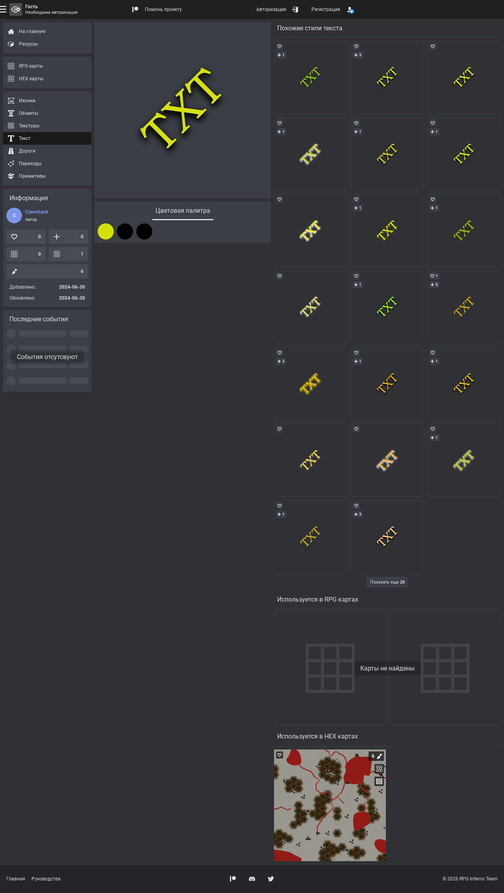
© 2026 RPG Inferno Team (470, 878)
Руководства (46, 878)
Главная (15, 878)
